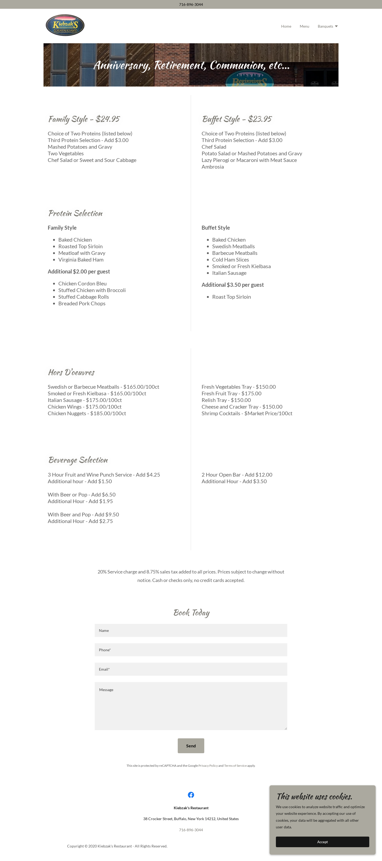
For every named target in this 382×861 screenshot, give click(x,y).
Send (191, 745)
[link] (65, 25)
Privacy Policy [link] (208, 766)
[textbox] (191, 630)
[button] (328, 27)
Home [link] (286, 26)
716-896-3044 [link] (191, 4)
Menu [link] (304, 26)
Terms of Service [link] (235, 766)
